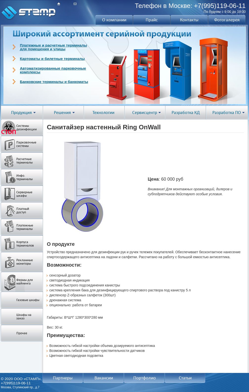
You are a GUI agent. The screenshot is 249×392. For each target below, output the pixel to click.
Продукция (21, 112)
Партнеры (63, 377)
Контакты (189, 19)
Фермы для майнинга (24, 281)
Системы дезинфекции (26, 127)
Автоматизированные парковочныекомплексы (53, 70)
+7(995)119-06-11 (220, 5)
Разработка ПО (226, 112)
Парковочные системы (26, 144)
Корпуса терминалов (25, 243)
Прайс (152, 19)
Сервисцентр (144, 112)
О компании (114, 19)
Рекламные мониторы (24, 261)
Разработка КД (186, 112)
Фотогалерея (227, 19)
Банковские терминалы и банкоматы (54, 82)
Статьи (185, 377)
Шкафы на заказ (23, 316)
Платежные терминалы (24, 227)
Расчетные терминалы (24, 160)
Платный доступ (22, 210)
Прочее (21, 333)
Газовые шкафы (27, 300)
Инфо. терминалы (24, 177)
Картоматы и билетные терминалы (52, 58)
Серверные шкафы (24, 193)
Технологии (103, 112)
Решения (62, 112)
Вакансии (103, 377)
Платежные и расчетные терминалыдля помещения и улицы (53, 47)
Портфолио (144, 377)
